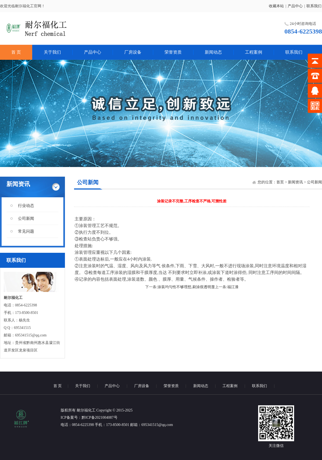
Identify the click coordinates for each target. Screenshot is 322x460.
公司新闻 (26, 218)
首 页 (16, 52)
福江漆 (233, 287)
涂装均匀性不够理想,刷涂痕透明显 (186, 287)
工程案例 (253, 52)
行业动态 (26, 205)
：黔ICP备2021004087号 (98, 418)
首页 (280, 182)
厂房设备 (132, 52)
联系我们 (313, 6)
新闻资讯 (295, 182)
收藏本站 (276, 6)
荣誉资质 (173, 52)
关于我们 (52, 52)
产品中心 (295, 6)
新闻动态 (213, 52)
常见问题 (26, 231)
